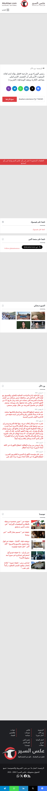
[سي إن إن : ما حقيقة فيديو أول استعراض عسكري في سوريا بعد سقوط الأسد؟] (38, 555)
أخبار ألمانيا (40, 740)
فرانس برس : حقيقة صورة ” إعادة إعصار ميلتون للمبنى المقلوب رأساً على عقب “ (16, 565)
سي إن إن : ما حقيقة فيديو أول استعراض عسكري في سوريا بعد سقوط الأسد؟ (17, 555)
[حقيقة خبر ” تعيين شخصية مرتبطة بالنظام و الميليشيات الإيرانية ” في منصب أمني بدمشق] (38, 524)
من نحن (27, 768)
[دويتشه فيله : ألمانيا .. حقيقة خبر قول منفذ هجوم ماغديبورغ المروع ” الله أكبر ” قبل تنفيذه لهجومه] (38, 544)
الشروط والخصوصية (15, 768)
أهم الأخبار (26, 742)
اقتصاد (13, 735)
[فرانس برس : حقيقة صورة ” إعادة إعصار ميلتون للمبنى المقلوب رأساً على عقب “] (38, 565)
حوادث (12, 730)
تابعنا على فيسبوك (39, 229)
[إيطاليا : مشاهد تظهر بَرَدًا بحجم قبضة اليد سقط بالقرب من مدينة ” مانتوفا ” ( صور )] (38, 316)
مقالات (41, 745)
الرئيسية (40, 68)
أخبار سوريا (40, 735)
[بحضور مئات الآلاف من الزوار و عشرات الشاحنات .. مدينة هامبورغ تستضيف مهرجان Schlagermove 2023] (23, 315)
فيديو (42, 742)
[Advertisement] (23, 38)
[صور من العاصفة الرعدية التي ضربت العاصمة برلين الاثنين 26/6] (38, 325)
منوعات (27, 733)
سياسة (27, 735)
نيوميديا (27, 745)
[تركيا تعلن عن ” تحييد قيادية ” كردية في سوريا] (23, 325)
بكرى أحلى (26, 740)
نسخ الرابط (10, 99)
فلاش (28, 730)
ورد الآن (32, 68)
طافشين (12, 733)
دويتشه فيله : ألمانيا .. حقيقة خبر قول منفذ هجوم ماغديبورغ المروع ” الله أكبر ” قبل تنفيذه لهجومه (16, 544)
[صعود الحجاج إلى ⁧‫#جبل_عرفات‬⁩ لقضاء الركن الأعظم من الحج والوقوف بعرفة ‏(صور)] (9, 315)
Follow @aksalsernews (12, 248)
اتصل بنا (34, 768)
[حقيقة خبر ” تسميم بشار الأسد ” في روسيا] (38, 534)
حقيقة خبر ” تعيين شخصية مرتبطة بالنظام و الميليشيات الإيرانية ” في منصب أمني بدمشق (17, 524)
